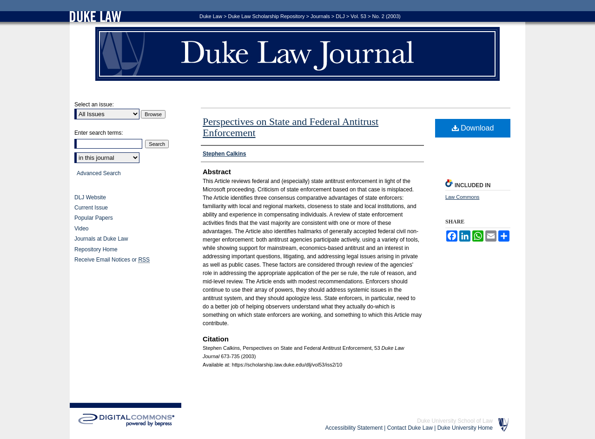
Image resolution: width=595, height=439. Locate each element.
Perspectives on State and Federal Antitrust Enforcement (290, 127)
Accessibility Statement (354, 428)
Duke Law (210, 16)
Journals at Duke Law (101, 239)
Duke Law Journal (297, 54)
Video (81, 228)
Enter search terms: (98, 133)
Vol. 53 (358, 16)
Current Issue (91, 207)
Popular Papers (93, 218)
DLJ (340, 16)
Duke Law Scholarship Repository (266, 16)
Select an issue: (94, 104)
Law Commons (462, 197)
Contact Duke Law (410, 428)
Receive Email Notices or (112, 259)
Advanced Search (99, 173)
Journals (320, 16)
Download (473, 128)
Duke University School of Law (455, 421)
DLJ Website (90, 197)
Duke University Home (465, 428)
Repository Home (96, 249)
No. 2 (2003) (386, 16)
